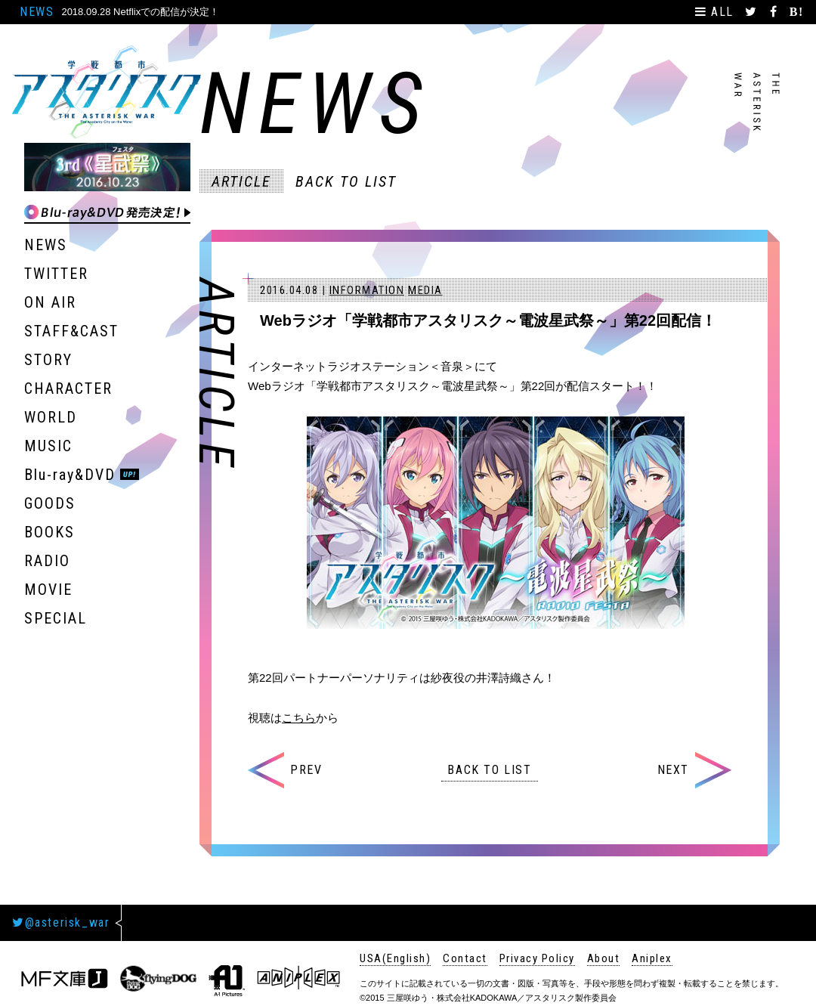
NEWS (37, 12)
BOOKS (49, 532)
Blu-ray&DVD (70, 475)
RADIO (47, 561)
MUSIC (48, 446)
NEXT (694, 770)
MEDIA (425, 290)
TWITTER (56, 274)
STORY (48, 360)
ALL (716, 12)
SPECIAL (55, 618)
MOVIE (48, 589)
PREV (285, 770)
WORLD (50, 417)
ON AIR (50, 302)
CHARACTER (68, 388)
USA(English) (395, 958)
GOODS (50, 503)
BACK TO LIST (346, 181)
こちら (299, 717)
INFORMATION (367, 290)
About (603, 958)
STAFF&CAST (71, 331)
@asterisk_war (61, 922)
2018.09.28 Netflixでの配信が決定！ (140, 11)
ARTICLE (241, 181)
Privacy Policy (537, 958)
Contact (465, 958)
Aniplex (652, 958)
